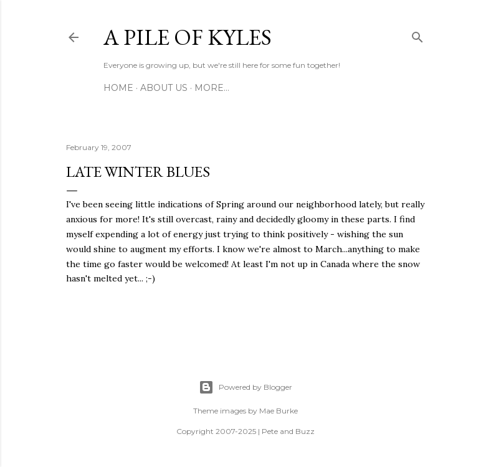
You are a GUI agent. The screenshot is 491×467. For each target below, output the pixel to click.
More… (211, 87)
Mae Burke (278, 410)
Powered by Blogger (245, 387)
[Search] (417, 34)
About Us (164, 87)
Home (118, 87)
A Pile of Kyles (187, 37)
